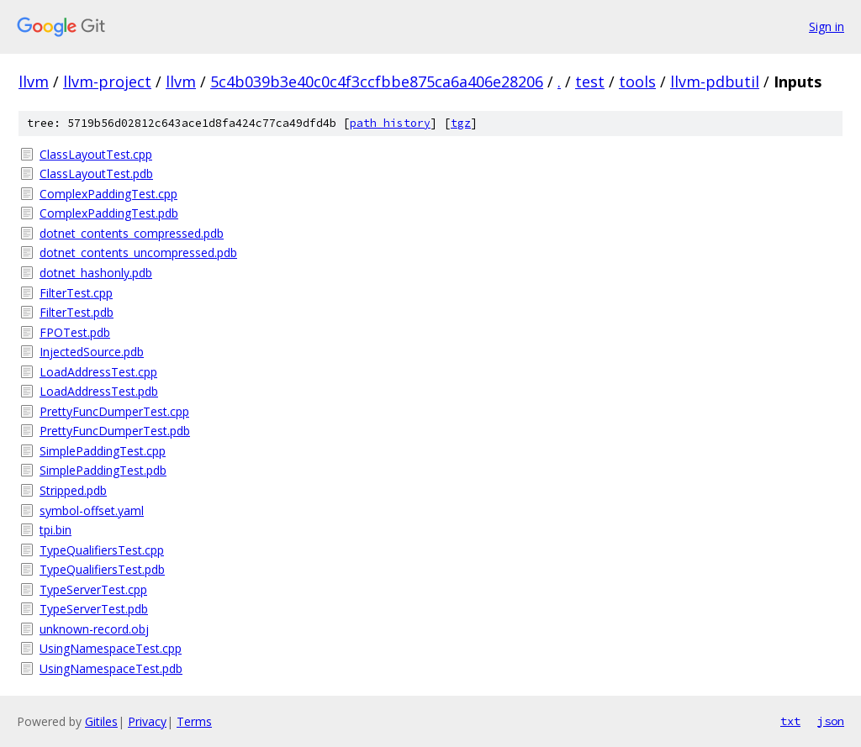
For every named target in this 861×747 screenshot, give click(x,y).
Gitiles (101, 721)
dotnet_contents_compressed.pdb (132, 233)
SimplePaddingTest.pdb (103, 470)
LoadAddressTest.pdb (99, 391)
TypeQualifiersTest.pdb (102, 569)
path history (390, 123)
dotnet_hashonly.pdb (96, 273)
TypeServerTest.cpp (93, 589)
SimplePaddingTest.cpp (103, 451)
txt (790, 721)
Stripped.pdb (73, 490)
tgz (461, 123)
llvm (33, 81)
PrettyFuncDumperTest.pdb (115, 431)
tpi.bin (55, 530)
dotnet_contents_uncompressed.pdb (138, 252)
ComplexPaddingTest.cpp (108, 194)
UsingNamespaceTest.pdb (111, 668)
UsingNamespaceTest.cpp (111, 648)
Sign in (826, 26)
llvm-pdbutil (714, 81)
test (590, 81)
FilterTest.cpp (76, 293)
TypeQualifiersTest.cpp (102, 550)
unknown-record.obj (94, 629)
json (830, 721)
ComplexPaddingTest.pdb (109, 213)
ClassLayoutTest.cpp (96, 154)
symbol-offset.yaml (92, 510)
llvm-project (107, 81)
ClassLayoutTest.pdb (96, 173)
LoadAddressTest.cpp (98, 372)
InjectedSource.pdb (92, 352)
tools (637, 81)
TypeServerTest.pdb (94, 609)
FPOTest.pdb (75, 332)
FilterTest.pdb (77, 312)
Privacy (147, 721)
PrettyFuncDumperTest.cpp (114, 411)
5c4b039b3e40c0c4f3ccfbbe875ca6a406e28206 (376, 81)
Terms (194, 721)
